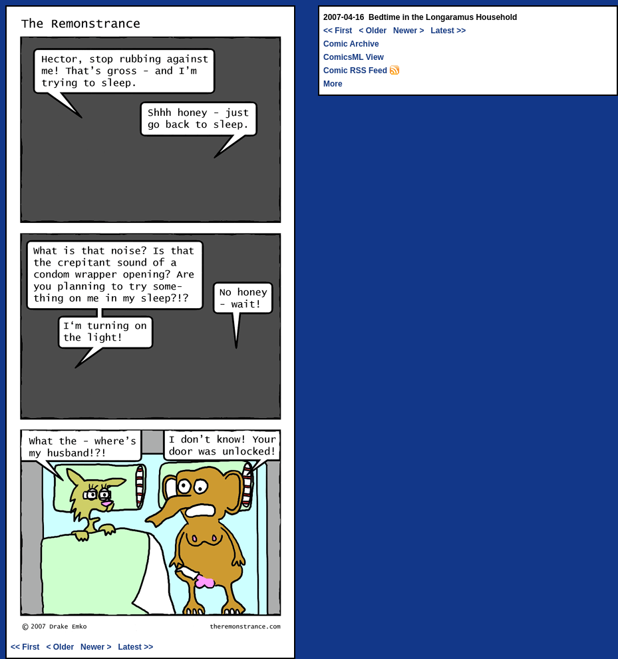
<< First (25, 647)
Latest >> (135, 647)
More (333, 84)
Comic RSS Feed (361, 70)
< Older (60, 647)
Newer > (95, 647)
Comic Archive (351, 44)
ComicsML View (353, 57)
